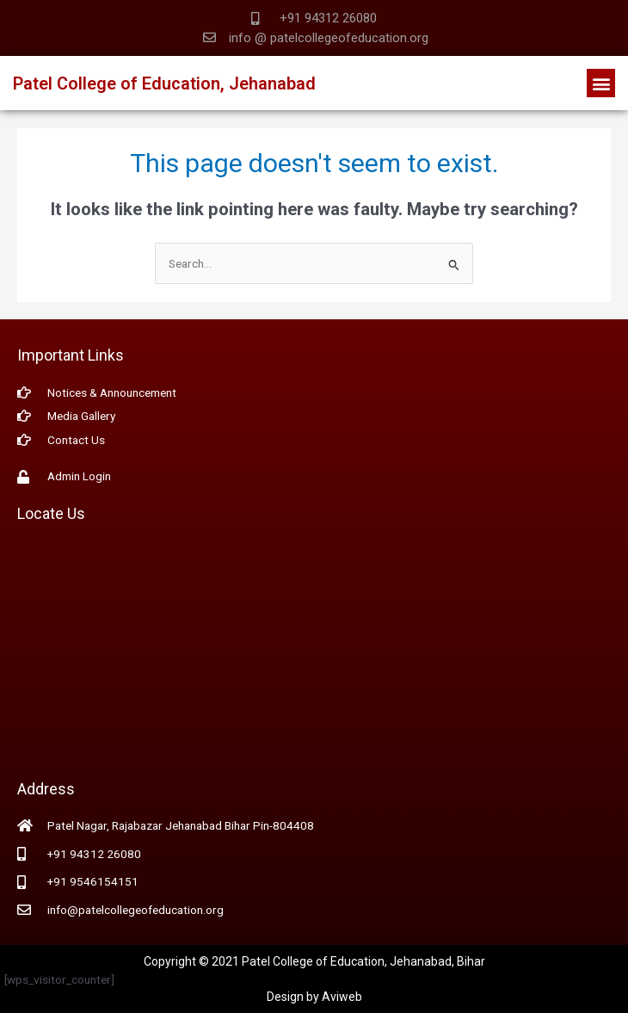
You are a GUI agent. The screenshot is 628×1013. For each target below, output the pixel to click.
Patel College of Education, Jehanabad (164, 83)
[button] (601, 83)
